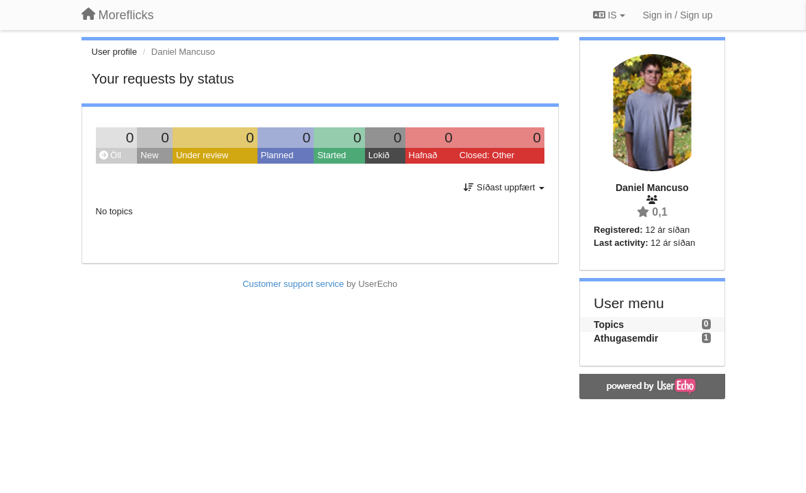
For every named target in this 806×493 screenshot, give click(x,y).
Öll (110, 155)
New (149, 155)
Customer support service (293, 284)
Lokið (379, 155)
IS (609, 15)
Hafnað (423, 155)
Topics (609, 324)
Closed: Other (486, 155)
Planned (277, 155)
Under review (202, 155)
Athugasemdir (626, 338)
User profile (114, 52)
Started (331, 155)
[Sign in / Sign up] (678, 15)
